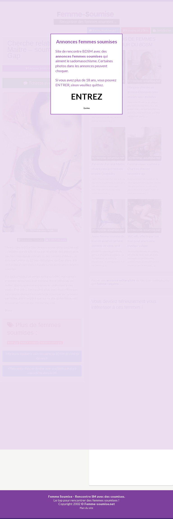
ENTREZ (86, 96)
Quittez (86, 108)
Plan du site (86, 507)
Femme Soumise (60, 496)
